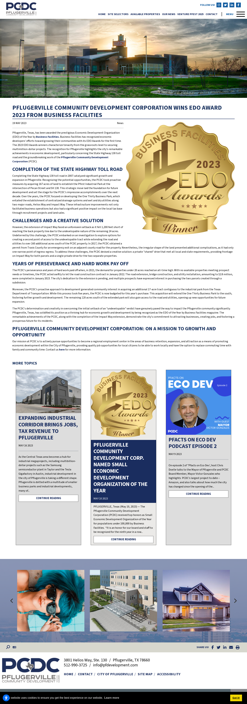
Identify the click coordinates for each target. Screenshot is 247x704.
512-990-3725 (76, 665)
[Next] (235, 600)
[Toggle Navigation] (235, 14)
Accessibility (168, 674)
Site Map (145, 674)
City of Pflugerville (115, 674)
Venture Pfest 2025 (190, 14)
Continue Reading (48, 498)
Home (102, 14)
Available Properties (145, 14)
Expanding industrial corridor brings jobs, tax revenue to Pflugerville (48, 428)
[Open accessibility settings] (6, 697)
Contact (211, 14)
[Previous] (12, 600)
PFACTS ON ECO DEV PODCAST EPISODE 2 (193, 443)
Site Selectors (118, 14)
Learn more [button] (111, 697)
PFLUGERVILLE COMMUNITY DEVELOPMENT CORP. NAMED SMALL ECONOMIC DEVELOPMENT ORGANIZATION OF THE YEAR (120, 468)
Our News (168, 14)
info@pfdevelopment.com (115, 665)
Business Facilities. (48, 137)
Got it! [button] (236, 697)
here (62, 349)
